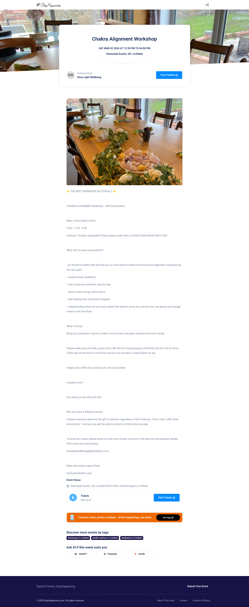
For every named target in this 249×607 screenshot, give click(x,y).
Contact (183, 600)
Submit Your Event (197, 586)
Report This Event (166, 600)
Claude (139, 554)
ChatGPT (80, 554)
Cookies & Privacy (201, 600)
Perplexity (110, 554)
